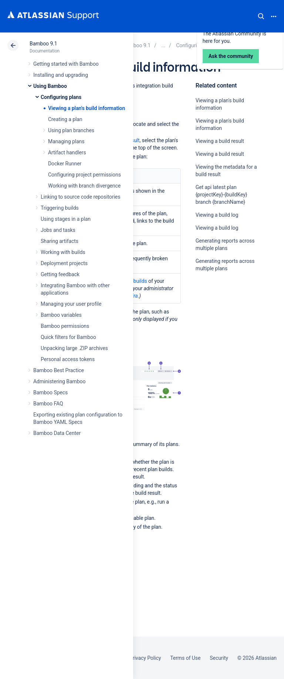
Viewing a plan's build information (86, 108)
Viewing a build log (217, 215)
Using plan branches (71, 130)
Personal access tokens (68, 359)
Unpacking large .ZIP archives (74, 348)
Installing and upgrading (60, 75)
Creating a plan (65, 119)
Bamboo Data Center (57, 433)
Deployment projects (64, 263)
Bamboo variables (61, 315)
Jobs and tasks (58, 230)
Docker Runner (64, 164)
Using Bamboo (50, 86)
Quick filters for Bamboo (68, 337)
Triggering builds (60, 208)
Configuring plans (61, 97)
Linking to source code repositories (80, 197)
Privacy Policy (145, 658)
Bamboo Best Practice (58, 370)
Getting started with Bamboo (66, 64)
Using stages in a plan (66, 219)
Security (219, 658)
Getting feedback (60, 274)
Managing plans (66, 141)
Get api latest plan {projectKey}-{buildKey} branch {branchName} (221, 194)
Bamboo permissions (65, 326)
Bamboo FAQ (48, 404)
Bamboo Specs (50, 392)
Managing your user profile (71, 304)
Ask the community (221, 340)
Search (261, 16)
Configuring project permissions (84, 175)
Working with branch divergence (84, 186)
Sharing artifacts (59, 241)
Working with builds (63, 252)
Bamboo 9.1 (43, 44)
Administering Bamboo (59, 381)
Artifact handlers (67, 152)
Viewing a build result (220, 141)
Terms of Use (185, 658)
